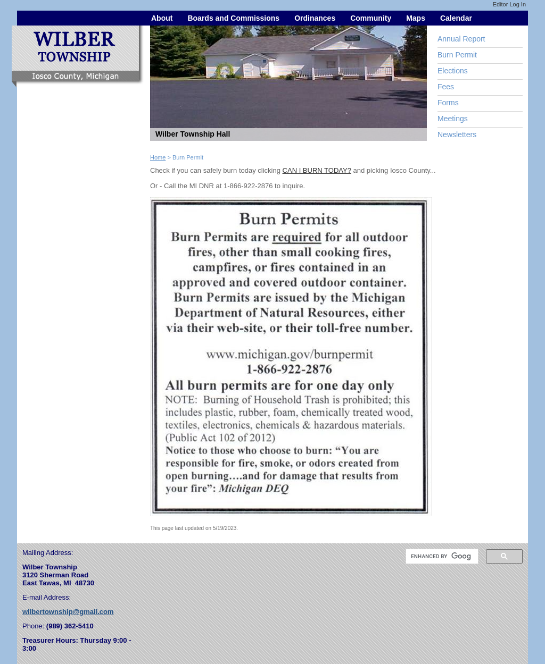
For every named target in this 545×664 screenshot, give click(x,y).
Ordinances (314, 18)
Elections (452, 70)
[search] (441, 556)
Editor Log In (509, 4)
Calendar (456, 18)
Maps (415, 18)
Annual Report (461, 39)
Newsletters (456, 134)
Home (158, 157)
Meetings (452, 118)
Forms (448, 102)
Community (370, 18)
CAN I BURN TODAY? (317, 170)
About (161, 18)
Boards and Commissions (233, 18)
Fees (445, 86)
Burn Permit (457, 55)
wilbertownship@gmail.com (68, 612)
